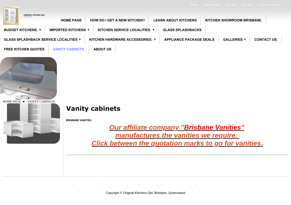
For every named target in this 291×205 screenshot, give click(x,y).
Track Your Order (268, 4)
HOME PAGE (12, 101)
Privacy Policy (179, 184)
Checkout (247, 4)
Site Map (231, 4)
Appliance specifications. (224, 184)
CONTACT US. (120, 184)
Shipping (150, 184)
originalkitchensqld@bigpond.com (145, 196)
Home (194, 4)
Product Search (211, 4)
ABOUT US (87, 184)
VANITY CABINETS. (41, 101)
